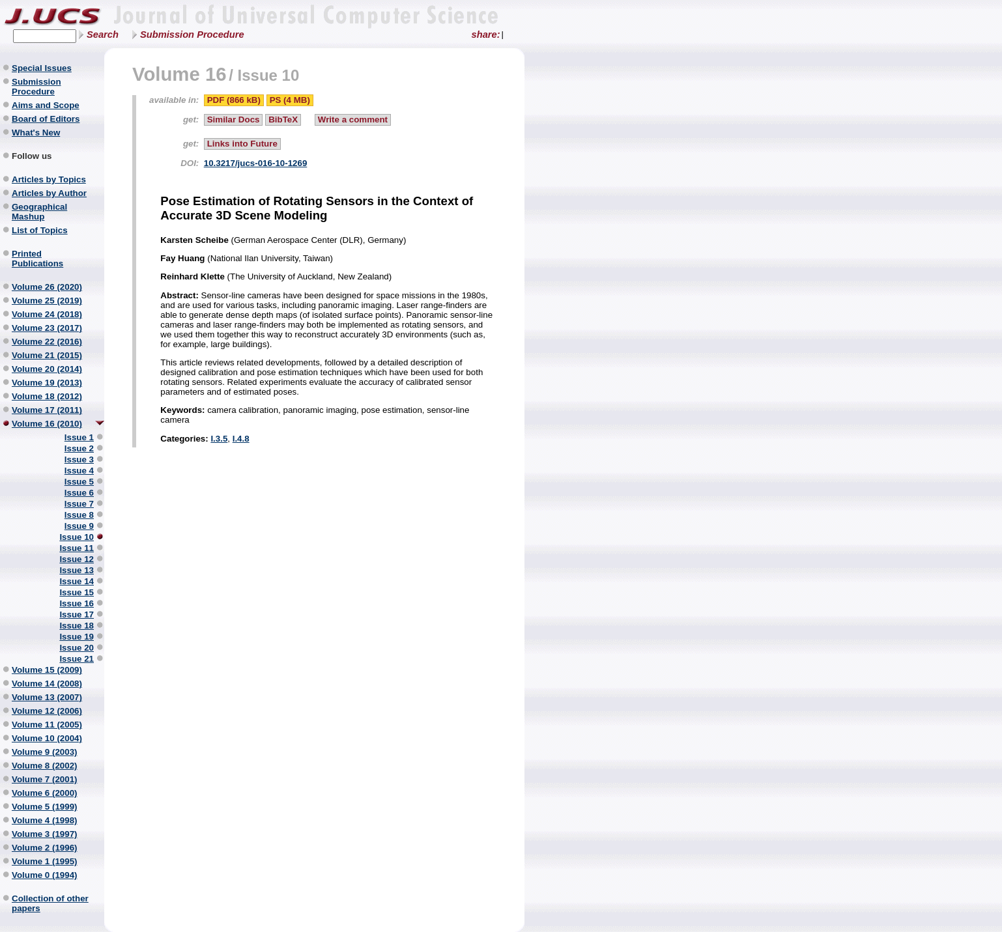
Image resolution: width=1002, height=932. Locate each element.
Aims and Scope (45, 105)
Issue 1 (79, 437)
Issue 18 (76, 625)
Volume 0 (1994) (45, 875)
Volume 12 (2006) (47, 711)
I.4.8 (241, 439)
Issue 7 (79, 504)
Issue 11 (76, 548)
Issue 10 (76, 537)
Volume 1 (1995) (45, 861)
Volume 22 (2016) (47, 341)
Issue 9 (79, 526)
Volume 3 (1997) (45, 834)
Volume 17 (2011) (47, 410)
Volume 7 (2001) (45, 779)
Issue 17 (76, 614)
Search (103, 34)
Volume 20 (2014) (47, 369)
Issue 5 (79, 482)
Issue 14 (76, 581)
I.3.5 (218, 439)
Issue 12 (76, 559)
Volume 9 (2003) (45, 752)
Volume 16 (179, 74)
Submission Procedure (192, 34)
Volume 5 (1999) (45, 807)
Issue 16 (76, 603)
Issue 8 (79, 515)
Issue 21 (76, 659)
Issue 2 (79, 448)
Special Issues (42, 68)
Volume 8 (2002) (45, 765)
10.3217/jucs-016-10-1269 (256, 163)
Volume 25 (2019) (47, 300)
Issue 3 (79, 459)
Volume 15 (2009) (47, 670)
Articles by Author (49, 193)
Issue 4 (79, 470)
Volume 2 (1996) (45, 848)
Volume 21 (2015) (47, 355)
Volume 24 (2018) (47, 314)
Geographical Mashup (39, 211)
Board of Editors (45, 119)
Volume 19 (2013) (47, 383)
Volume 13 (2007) (47, 697)
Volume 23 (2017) (47, 328)
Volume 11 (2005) (47, 724)
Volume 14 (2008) (47, 683)
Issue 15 (76, 592)
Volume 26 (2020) (47, 287)
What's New (36, 132)
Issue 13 (76, 570)
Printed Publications (37, 258)
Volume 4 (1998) (45, 820)
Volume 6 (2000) (45, 793)
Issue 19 (76, 637)
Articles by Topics (49, 179)
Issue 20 (76, 648)
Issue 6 (79, 493)
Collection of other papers (50, 903)
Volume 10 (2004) (47, 738)
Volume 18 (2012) (47, 396)
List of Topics (40, 230)
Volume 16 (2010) (47, 424)
